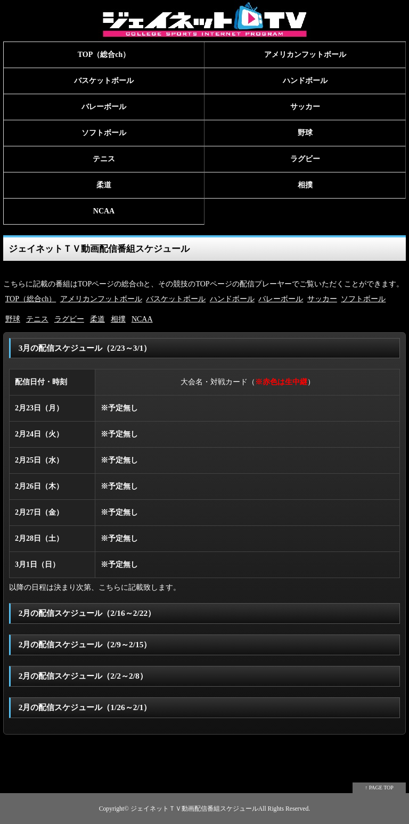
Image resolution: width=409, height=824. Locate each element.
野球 (305, 133)
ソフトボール (103, 133)
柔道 (103, 185)
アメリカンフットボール (305, 55)
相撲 (305, 185)
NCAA (103, 211)
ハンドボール (305, 81)
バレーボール (103, 107)
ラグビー (305, 159)
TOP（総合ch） (104, 55)
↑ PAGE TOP (379, 787)
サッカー (305, 107)
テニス (104, 159)
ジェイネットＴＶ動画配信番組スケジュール (194, 808)
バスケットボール (104, 81)
